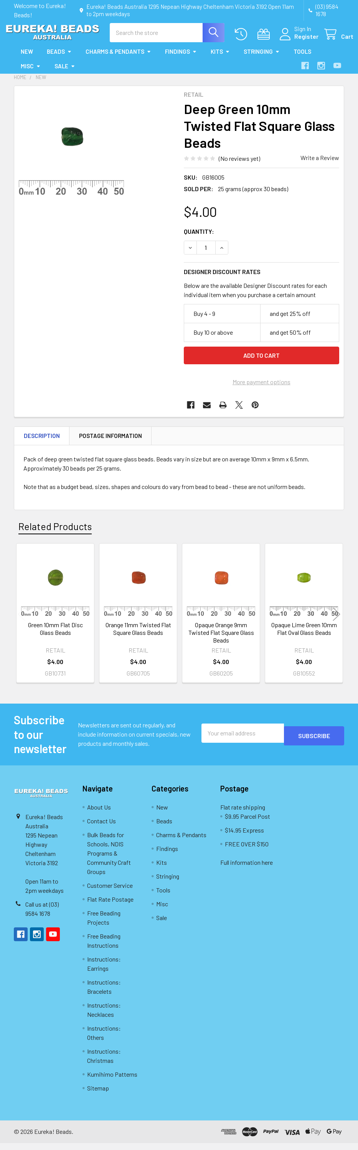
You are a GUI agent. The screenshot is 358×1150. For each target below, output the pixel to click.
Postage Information (110, 442)
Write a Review (319, 164)
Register (297, 41)
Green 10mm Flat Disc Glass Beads (55, 635)
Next (336, 621)
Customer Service (110, 892)
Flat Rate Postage (110, 906)
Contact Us (101, 827)
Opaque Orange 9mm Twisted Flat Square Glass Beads (221, 639)
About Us (99, 814)
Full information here (246, 869)
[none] (71, 150)
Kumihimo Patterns (112, 1081)
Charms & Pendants (118, 58)
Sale (64, 72)
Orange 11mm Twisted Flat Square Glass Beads (138, 635)
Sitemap (98, 1095)
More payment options (261, 388)
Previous (21, 621)
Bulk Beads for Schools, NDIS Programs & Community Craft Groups (109, 860)
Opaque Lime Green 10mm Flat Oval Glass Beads (304, 635)
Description (42, 442)
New (27, 58)
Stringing (262, 58)
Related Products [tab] (55, 533)
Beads (59, 58)
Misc (31, 72)
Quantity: (199, 238)
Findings (181, 58)
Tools (302, 58)
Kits (220, 58)
